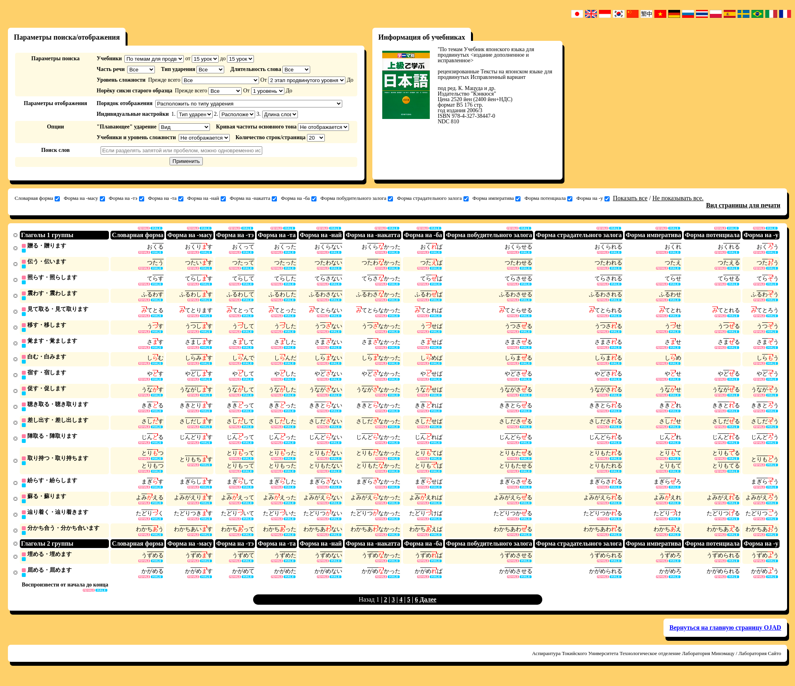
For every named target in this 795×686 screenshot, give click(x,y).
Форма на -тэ (126, 198)
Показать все (630, 198)
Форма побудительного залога (356, 198)
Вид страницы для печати (743, 205)
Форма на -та (165, 198)
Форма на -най (206, 198)
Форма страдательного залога (432, 198)
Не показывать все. (677, 198)
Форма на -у (593, 198)
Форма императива (496, 198)
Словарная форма (37, 198)
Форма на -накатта (253, 198)
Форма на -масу (84, 198)
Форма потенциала (548, 198)
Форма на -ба (298, 198)
